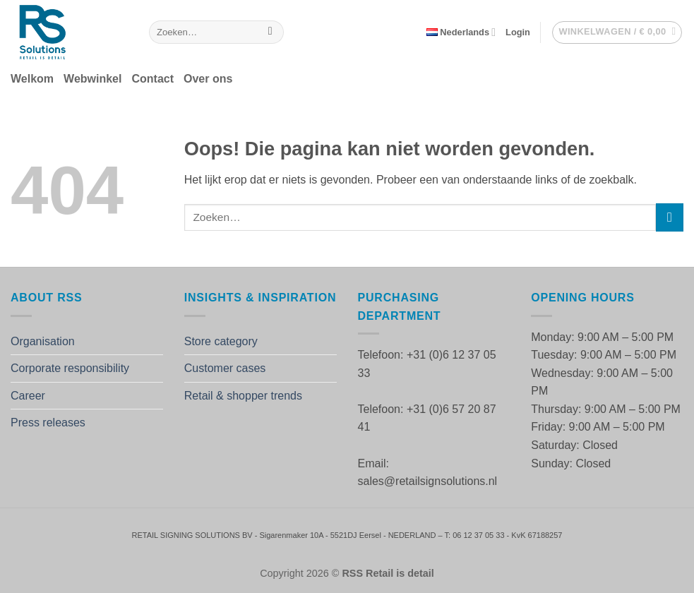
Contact (152, 79)
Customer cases (225, 368)
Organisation (43, 341)
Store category (221, 341)
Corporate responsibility (70, 368)
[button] (517, 32)
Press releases (48, 423)
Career (28, 396)
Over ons (208, 79)
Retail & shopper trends (243, 396)
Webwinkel (92, 79)
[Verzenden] (270, 32)
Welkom (32, 79)
